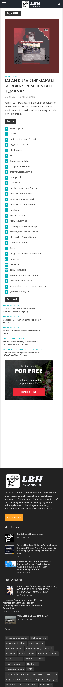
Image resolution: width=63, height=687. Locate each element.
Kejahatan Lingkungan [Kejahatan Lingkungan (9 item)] (46, 679)
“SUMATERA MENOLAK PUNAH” (32, 616)
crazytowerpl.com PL (14, 338)
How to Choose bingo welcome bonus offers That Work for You (21, 354)
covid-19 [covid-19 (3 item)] (29, 658)
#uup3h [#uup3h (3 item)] (49, 648)
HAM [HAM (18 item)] (29, 669)
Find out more (14, 517)
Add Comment (28, 96)
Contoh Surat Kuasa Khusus (30, 534)
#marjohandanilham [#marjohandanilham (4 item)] (16, 643)
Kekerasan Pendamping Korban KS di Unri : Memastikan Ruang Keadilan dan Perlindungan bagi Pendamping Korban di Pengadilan (23, 604)
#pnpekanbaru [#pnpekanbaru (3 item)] (36, 643)
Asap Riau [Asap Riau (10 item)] (11, 653)
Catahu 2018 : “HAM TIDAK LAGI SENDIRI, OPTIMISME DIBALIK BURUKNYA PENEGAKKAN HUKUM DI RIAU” (37, 589)
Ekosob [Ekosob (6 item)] (40, 658)
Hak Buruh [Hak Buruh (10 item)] (32, 664)
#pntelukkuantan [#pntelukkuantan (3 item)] (14, 648)
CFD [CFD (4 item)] (19, 658)
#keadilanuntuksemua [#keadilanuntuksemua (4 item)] (16, 638)
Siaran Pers (11, 76)
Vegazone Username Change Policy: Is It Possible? (22, 321)
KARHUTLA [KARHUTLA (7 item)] (52, 674)
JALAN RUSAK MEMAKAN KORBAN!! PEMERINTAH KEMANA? (29, 85)
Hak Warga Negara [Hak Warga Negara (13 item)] (15, 669)
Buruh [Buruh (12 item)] (54, 653)
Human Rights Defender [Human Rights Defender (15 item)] (17, 674)
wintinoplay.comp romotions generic (22, 349)
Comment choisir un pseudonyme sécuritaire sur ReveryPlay (19, 310)
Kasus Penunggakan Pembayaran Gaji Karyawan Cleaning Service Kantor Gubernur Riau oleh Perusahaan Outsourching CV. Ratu (35, 565)
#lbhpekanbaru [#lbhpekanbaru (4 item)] (38, 638)
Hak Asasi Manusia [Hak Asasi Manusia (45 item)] (15, 664)
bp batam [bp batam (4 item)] (42, 653)
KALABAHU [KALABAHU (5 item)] (38, 674)
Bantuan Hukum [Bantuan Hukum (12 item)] (27, 653)
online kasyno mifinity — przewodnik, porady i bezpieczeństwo (21, 343)
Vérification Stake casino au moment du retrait (22, 332)
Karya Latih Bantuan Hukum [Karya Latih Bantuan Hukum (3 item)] (19, 679)
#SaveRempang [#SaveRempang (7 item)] (33, 648)
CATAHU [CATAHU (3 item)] (10, 658)
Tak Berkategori (11, 306)
